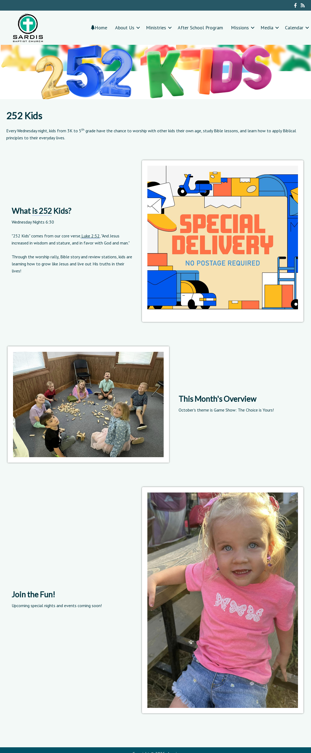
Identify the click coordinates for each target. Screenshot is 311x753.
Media (267, 27)
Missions (240, 27)
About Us (124, 27)
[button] (138, 27)
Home (99, 27)
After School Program (200, 27)
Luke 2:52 (90, 236)
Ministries (156, 27)
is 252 (42, 210)
